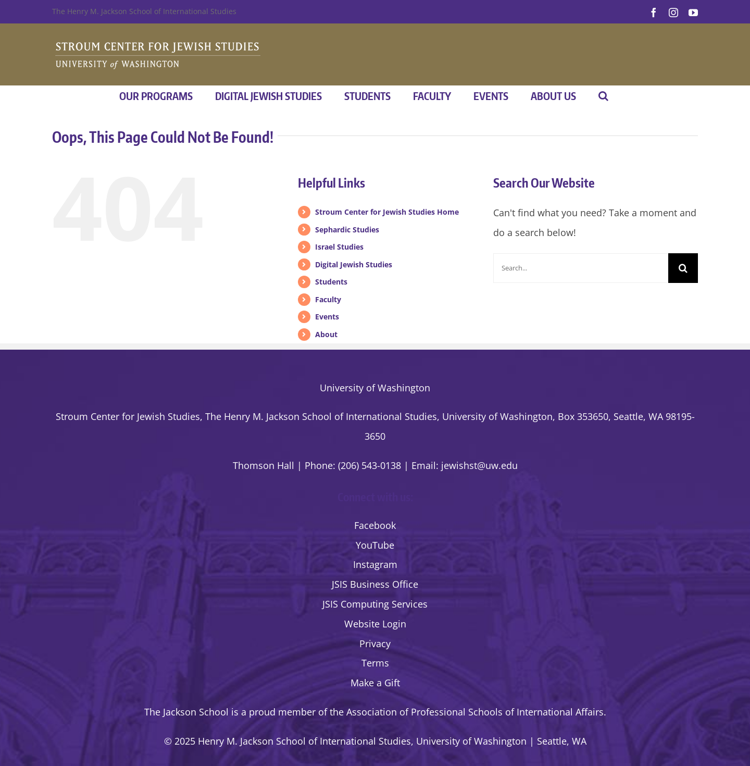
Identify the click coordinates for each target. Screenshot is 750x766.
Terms (375, 663)
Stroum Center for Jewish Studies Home (387, 212)
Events (327, 317)
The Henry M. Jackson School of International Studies (144, 11)
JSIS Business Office (375, 584)
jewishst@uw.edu (479, 465)
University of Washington (375, 387)
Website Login (375, 623)
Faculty (328, 299)
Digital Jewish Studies (353, 264)
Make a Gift (375, 682)
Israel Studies (339, 247)
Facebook (375, 525)
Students (331, 282)
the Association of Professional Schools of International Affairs (467, 712)
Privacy (375, 643)
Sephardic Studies (347, 229)
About (326, 334)
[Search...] (580, 268)
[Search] (683, 268)
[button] (603, 95)
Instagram (375, 564)
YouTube (375, 545)
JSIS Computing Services (375, 604)
